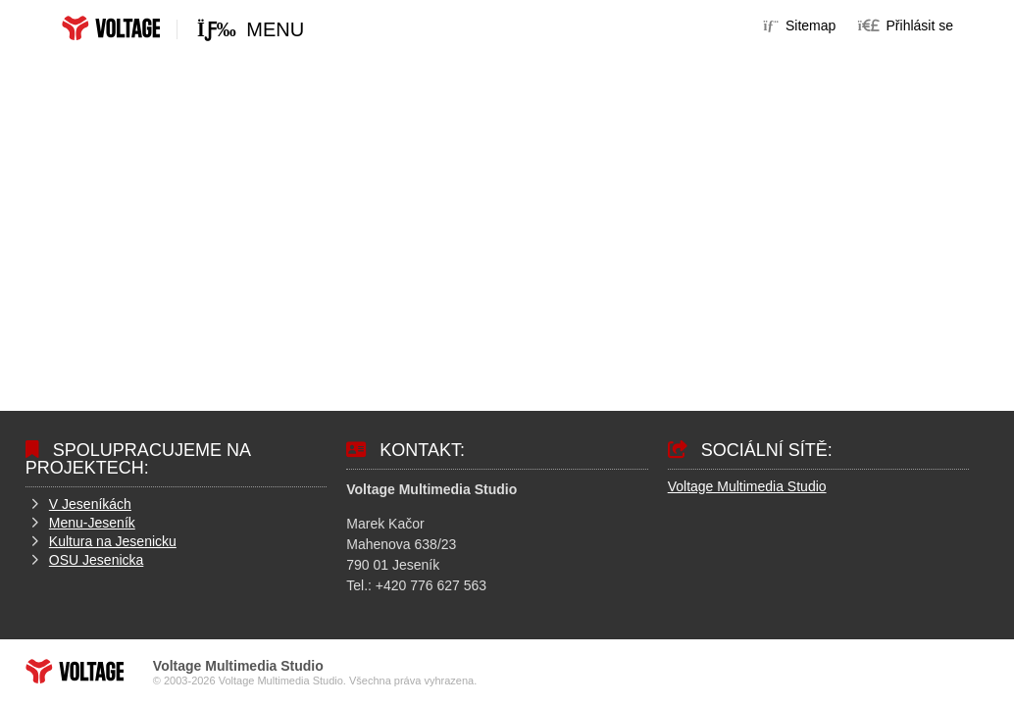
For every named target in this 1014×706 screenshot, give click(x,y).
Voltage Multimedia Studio (747, 486)
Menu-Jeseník (92, 522)
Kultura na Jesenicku (113, 541)
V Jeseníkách (90, 504)
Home (111, 28)
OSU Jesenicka (96, 560)
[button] (905, 25)
